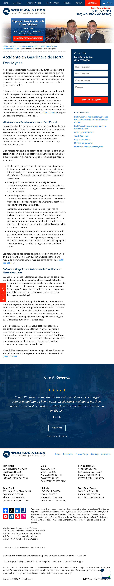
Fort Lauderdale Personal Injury (24, 530)
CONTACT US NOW (91, 99)
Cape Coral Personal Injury (22, 533)
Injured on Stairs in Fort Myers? (88, 147)
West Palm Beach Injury (21, 539)
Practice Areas (52, 3)
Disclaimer (68, 454)
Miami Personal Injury (20, 528)
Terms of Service (70, 561)
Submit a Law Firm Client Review (57, 436)
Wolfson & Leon (25, 579)
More (109, 3)
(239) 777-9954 (50, 112)
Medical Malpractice (83, 143)
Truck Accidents (81, 136)
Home (5, 3)
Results (67, 3)
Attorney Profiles (34, 3)
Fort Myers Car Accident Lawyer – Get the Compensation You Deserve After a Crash (91, 120)
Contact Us (92, 3)
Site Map (95, 454)
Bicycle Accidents (82, 139)
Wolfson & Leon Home (24, 11)
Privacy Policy (82, 454)
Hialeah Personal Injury (21, 536)
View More (57, 428)
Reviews (79, 3)
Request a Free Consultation (28, 38)
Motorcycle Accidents (83, 132)
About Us (17, 3)
